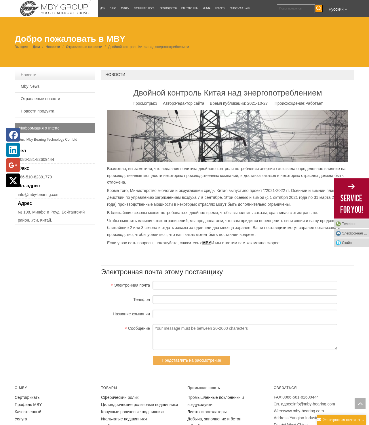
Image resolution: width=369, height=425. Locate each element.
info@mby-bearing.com (39, 194)
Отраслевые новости (40, 98)
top (360, 403)
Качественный (28, 411)
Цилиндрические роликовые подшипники (139, 404)
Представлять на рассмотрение (191, 360)
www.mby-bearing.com (303, 411)
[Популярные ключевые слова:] (319, 8)
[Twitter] (13, 180)
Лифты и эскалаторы (207, 411)
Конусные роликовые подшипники (133, 411)
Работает (314, 103)
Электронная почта (355, 233)
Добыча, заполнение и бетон (214, 419)
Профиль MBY (28, 404)
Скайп (347, 243)
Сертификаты (27, 397)
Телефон (349, 224)
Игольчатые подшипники (124, 419)
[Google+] (13, 165)
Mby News (30, 86)
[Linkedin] (13, 150)
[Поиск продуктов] (296, 8)
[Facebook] (13, 135)
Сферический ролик (119, 397)
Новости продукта (37, 111)
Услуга (21, 419)
